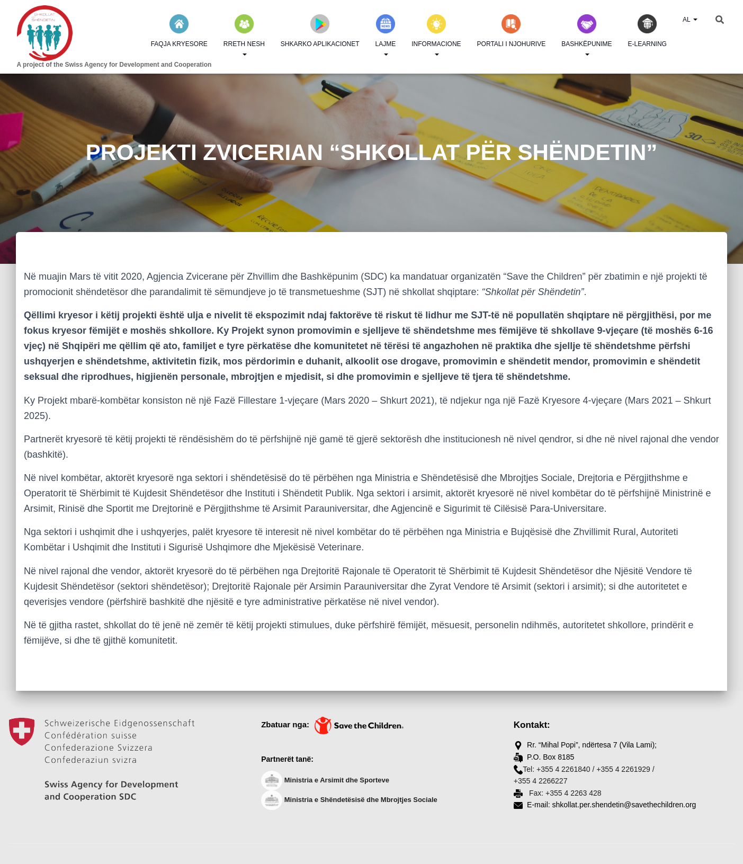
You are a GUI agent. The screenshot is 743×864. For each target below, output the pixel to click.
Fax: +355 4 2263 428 (564, 793)
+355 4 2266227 (541, 781)
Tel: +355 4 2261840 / (558, 769)
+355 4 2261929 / (625, 769)
